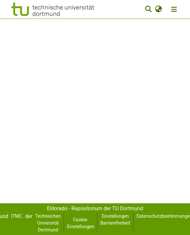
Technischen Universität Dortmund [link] (48, 222)
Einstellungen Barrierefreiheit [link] (115, 219)
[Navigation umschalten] (174, 9)
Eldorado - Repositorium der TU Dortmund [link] (95, 208)
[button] (52, 9)
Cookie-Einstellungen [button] (80, 223)
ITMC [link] (16, 216)
